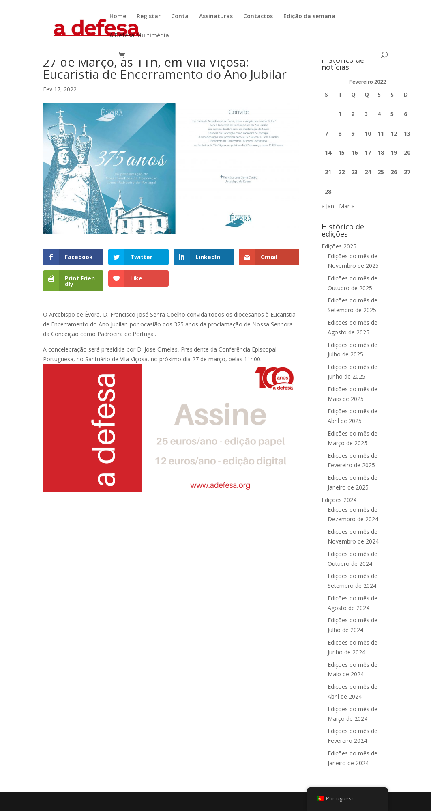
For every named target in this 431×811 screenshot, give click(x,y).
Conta (180, 16)
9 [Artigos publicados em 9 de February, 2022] (352, 133)
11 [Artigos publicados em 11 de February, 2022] (380, 133)
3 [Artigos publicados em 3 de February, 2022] (366, 114)
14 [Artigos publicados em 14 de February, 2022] (328, 152)
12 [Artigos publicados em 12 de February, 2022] (393, 133)
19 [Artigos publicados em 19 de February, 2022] (393, 152)
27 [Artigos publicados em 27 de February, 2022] (407, 172)
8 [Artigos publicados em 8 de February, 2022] (339, 133)
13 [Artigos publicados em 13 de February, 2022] (407, 133)
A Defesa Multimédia (139, 35)
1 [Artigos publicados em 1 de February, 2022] (339, 114)
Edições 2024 (339, 500)
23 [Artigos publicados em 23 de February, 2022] (354, 172)
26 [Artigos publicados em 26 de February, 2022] (393, 172)
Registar (149, 16)
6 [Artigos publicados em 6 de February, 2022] (405, 114)
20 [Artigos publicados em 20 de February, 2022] (407, 152)
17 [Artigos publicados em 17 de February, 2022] (368, 152)
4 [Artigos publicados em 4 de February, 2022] (379, 114)
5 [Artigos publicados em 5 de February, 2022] (392, 114)
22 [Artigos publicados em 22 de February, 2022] (341, 172)
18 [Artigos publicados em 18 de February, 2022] (380, 152)
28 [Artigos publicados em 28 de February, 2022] (328, 191)
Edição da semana (309, 16)
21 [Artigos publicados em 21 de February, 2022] (328, 172)
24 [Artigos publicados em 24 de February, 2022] (368, 172)
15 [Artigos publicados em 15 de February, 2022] (341, 152)
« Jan (328, 206)
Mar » (346, 206)
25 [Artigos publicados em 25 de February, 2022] (380, 172)
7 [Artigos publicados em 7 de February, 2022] (326, 133)
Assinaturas (216, 16)
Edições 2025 (339, 246)
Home (117, 16)
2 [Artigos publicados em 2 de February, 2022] (352, 114)
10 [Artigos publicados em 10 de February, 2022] (368, 133)
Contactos (258, 16)
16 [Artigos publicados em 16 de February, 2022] (354, 152)
